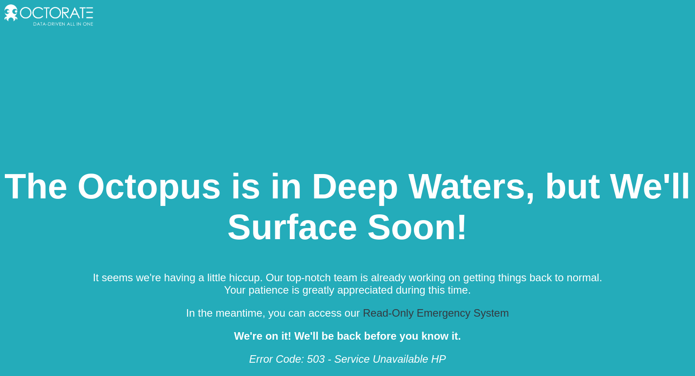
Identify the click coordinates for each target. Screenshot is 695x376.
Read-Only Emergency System (436, 313)
